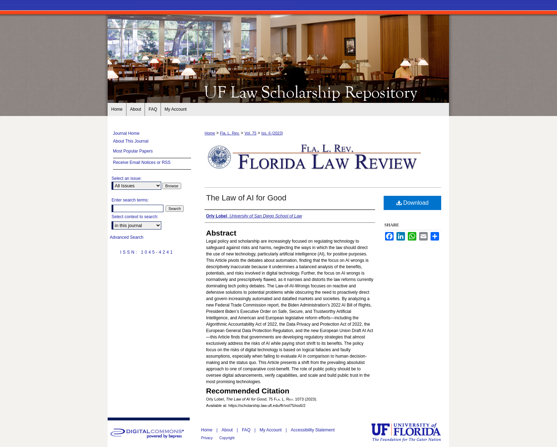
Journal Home (126, 133)
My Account (271, 429)
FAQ (247, 429)
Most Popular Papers (133, 151)
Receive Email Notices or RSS (142, 162)
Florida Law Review (278, 91)
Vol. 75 (250, 133)
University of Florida (411, 432)
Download (412, 203)
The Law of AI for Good (246, 197)
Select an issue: (127, 178)
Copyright (227, 438)
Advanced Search (127, 237)
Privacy (207, 438)
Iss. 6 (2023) (272, 133)
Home (210, 133)
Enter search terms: (130, 200)
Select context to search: (135, 216)
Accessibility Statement (313, 429)
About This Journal (130, 141)
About (228, 429)
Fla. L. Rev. (229, 133)
